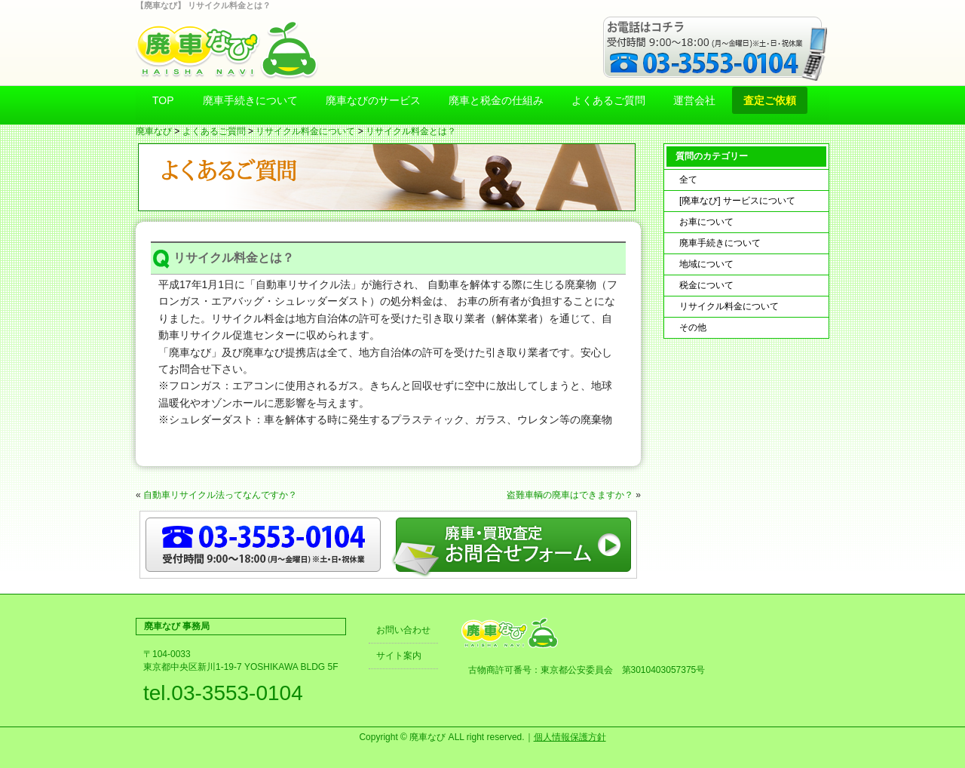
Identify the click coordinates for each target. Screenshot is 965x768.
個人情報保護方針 (570, 737)
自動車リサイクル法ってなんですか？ (220, 495)
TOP (163, 100)
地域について (706, 264)
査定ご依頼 (769, 100)
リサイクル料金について (305, 131)
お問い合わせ (403, 630)
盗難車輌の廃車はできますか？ (570, 495)
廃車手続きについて (250, 100)
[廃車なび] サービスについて (737, 200)
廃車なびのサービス (373, 100)
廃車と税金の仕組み (496, 100)
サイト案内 (398, 655)
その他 (692, 327)
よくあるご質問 (608, 100)
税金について (706, 285)
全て (688, 179)
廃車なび (154, 131)
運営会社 (694, 100)
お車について (706, 222)
